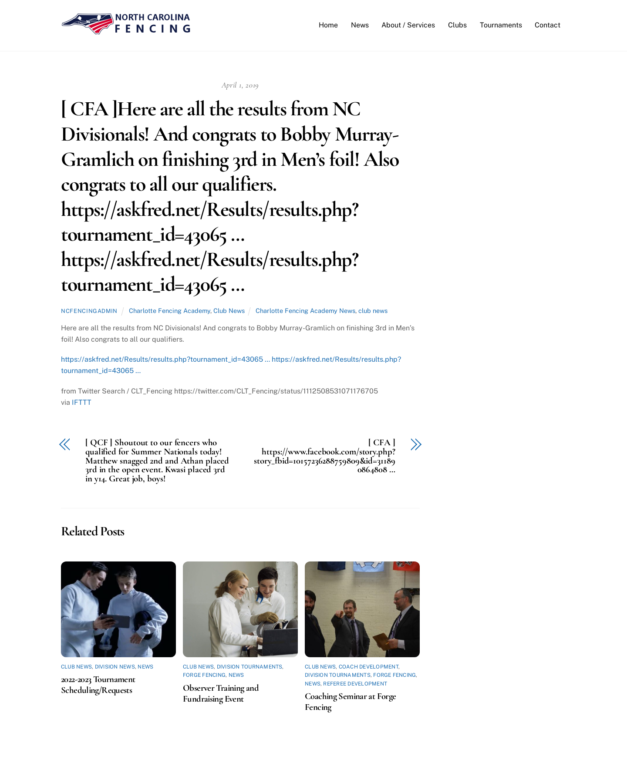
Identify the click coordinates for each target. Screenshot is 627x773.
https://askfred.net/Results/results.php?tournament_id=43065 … (165, 360)
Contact (547, 25)
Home (328, 25)
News (360, 25)
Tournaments (501, 25)
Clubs (457, 25)
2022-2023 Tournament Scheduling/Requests (98, 685)
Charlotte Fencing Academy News (305, 311)
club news (373, 311)
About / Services (408, 25)
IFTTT (81, 403)
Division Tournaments (250, 667)
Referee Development (355, 684)
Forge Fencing (204, 676)
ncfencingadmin (89, 311)
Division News (115, 667)
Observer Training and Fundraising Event (221, 694)
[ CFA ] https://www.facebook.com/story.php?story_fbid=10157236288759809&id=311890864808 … (324, 457)
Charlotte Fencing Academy (169, 311)
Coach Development (368, 667)
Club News (229, 311)
